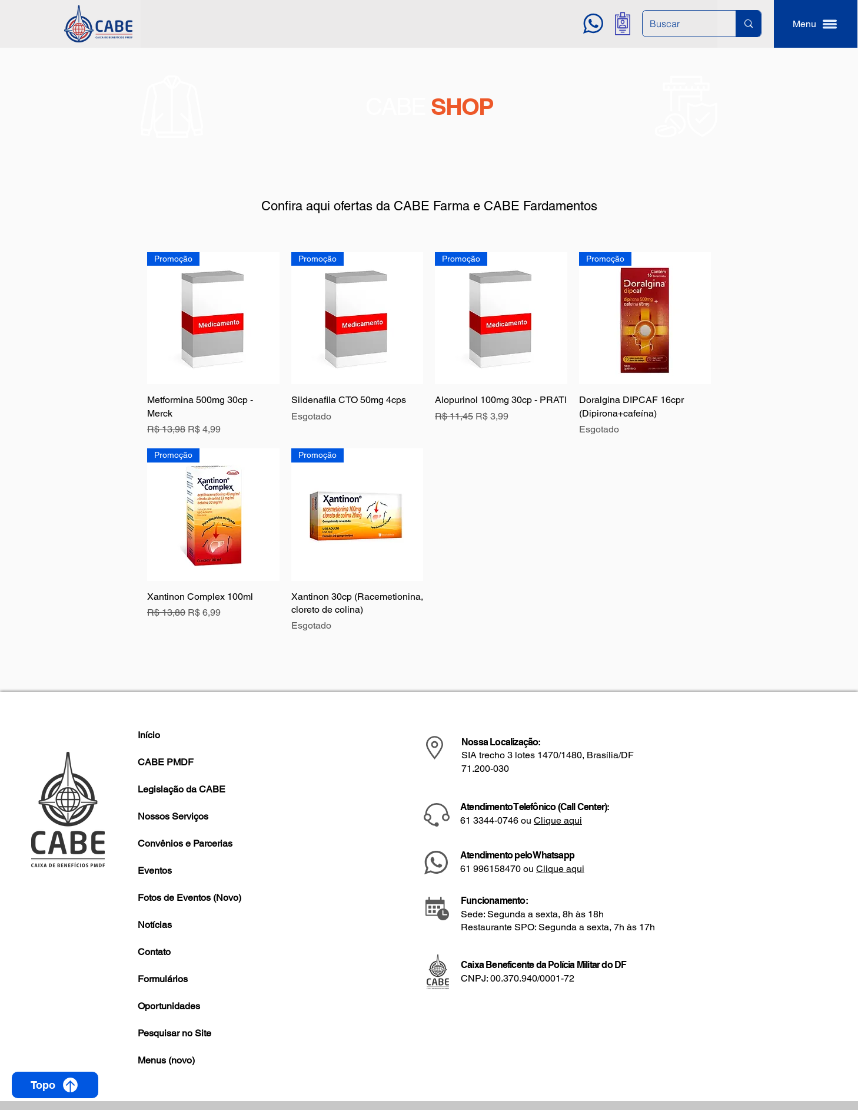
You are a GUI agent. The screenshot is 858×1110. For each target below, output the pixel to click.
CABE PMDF (166, 762)
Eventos (155, 870)
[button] (815, 24)
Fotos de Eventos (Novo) (189, 897)
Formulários (163, 979)
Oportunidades (169, 1006)
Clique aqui (558, 820)
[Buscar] (680, 24)
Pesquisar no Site (174, 1033)
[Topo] (55, 1085)
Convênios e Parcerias (185, 843)
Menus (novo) (166, 1060)
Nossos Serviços (173, 816)
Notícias (155, 924)
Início (149, 735)
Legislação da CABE (181, 789)
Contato (154, 951)
